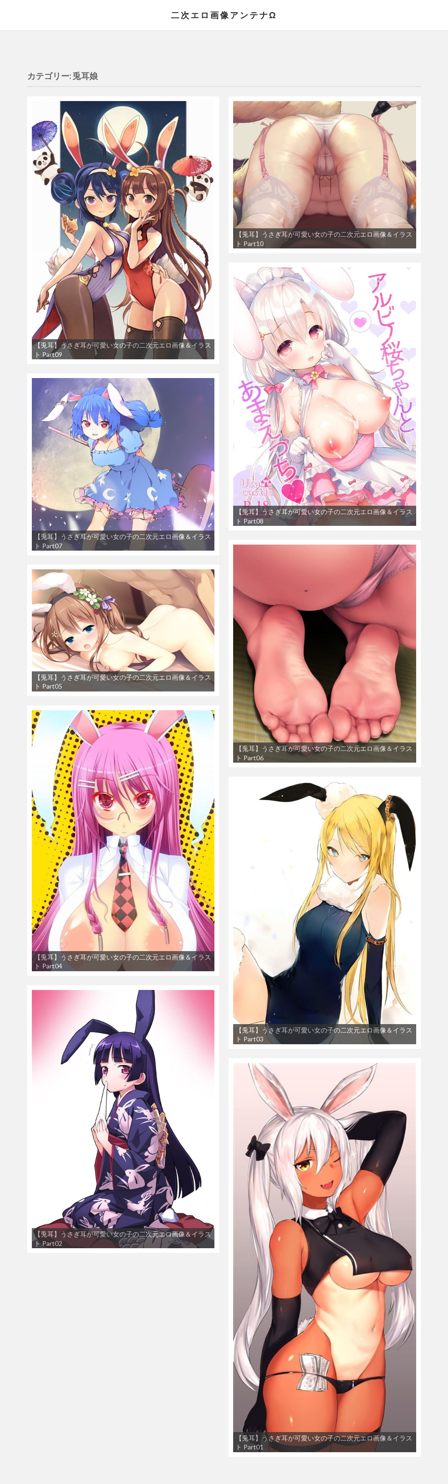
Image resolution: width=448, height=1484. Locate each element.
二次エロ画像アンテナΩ (224, 15)
